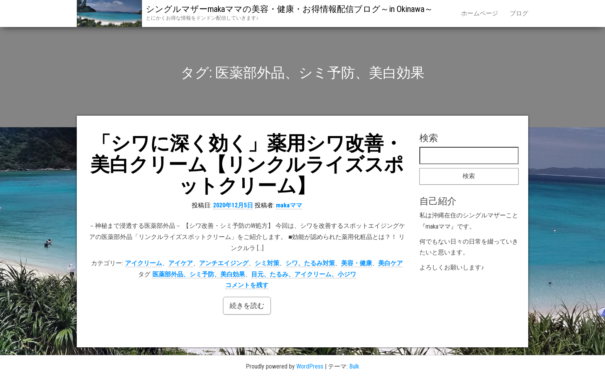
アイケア (180, 263)
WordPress (309, 366)
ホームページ (479, 13)
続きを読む (247, 305)
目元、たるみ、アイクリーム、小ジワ (303, 274)
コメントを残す (247, 285)
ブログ (519, 13)
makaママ (289, 205)
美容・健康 (356, 263)
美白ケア (390, 263)
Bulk (354, 366)
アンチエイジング (223, 263)
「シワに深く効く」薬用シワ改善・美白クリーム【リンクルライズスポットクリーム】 (247, 164)
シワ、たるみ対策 (310, 263)
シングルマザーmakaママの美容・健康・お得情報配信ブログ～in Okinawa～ (289, 9)
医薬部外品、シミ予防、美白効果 (198, 274)
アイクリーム (143, 263)
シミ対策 (267, 263)
